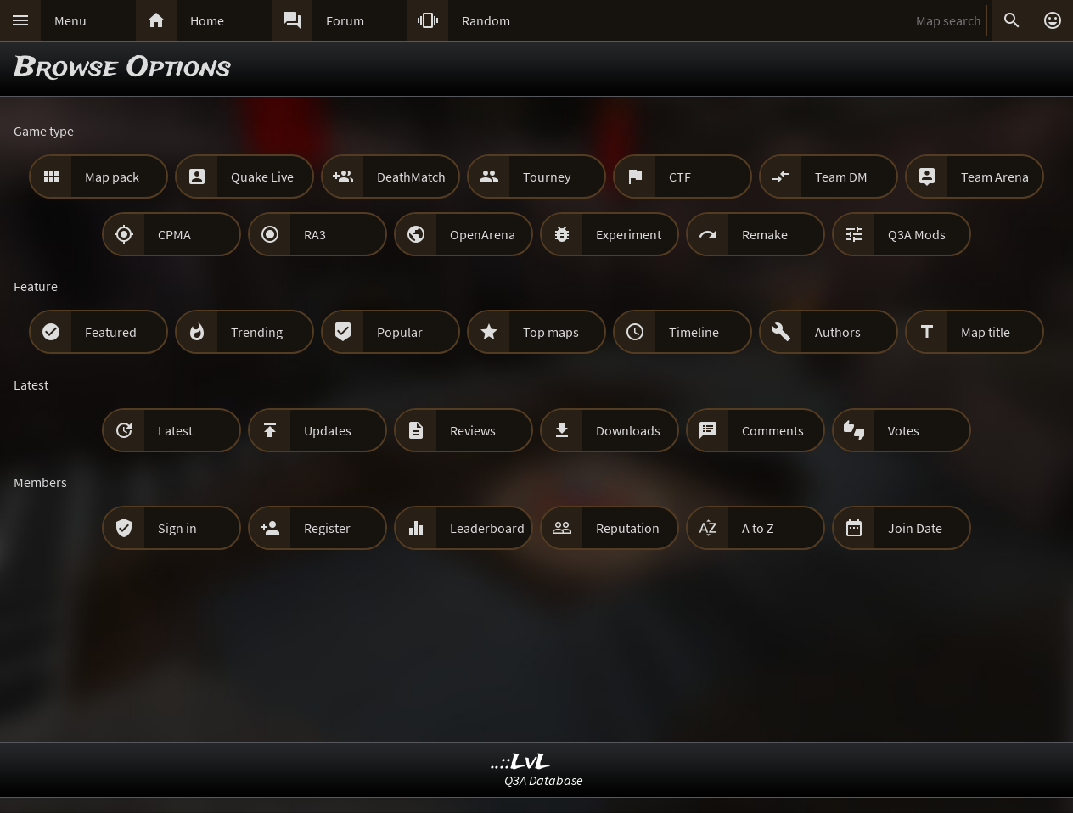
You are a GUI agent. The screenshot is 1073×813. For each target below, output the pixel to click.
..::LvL (520, 762)
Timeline (694, 331)
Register (327, 527)
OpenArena (482, 234)
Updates (327, 430)
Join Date (915, 527)
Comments (773, 430)
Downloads (628, 430)
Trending (257, 331)
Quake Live (262, 176)
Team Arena (995, 176)
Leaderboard (487, 527)
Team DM (841, 176)
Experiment (628, 234)
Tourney (546, 176)
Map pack (112, 176)
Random (486, 20)
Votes (903, 430)
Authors (838, 331)
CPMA (174, 234)
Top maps (551, 331)
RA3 (315, 234)
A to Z (758, 527)
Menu (70, 20)
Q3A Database (543, 779)
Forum (345, 20)
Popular (400, 331)
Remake (765, 234)
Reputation (628, 527)
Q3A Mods (917, 234)
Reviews (473, 430)
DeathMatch (411, 176)
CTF (680, 176)
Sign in (177, 527)
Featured (111, 331)
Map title (985, 331)
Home (207, 20)
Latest (175, 430)
